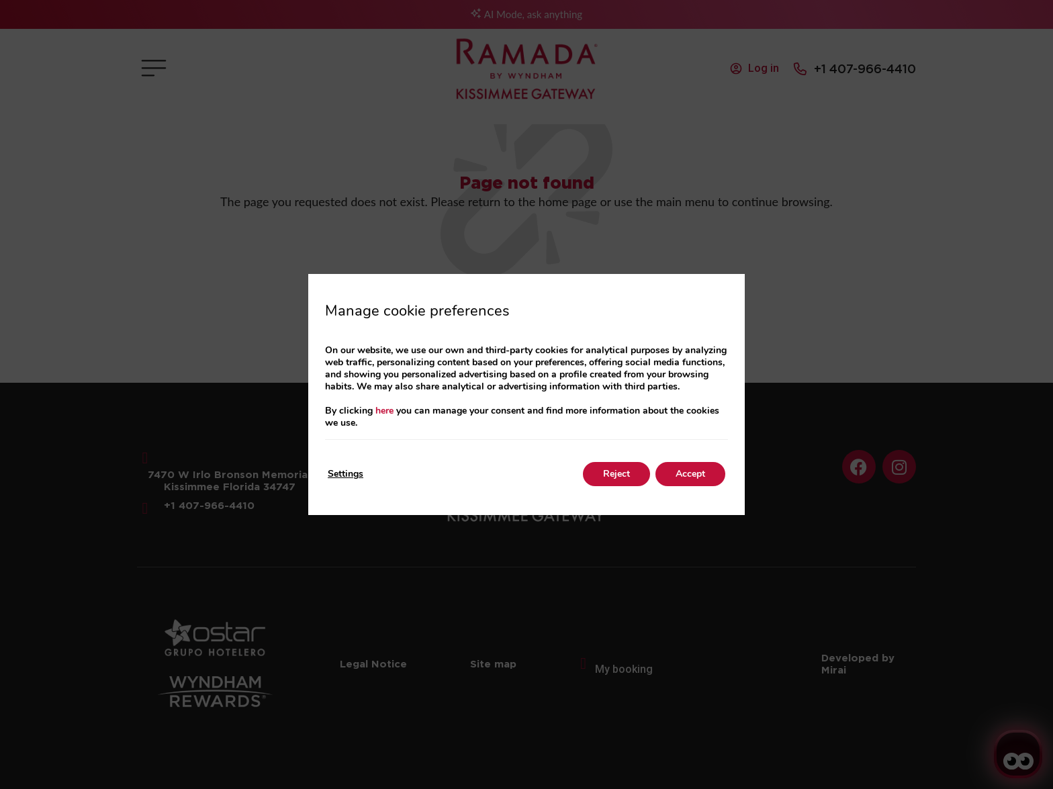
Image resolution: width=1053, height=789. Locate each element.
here (384, 410)
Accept (690, 473)
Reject (616, 473)
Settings (345, 473)
